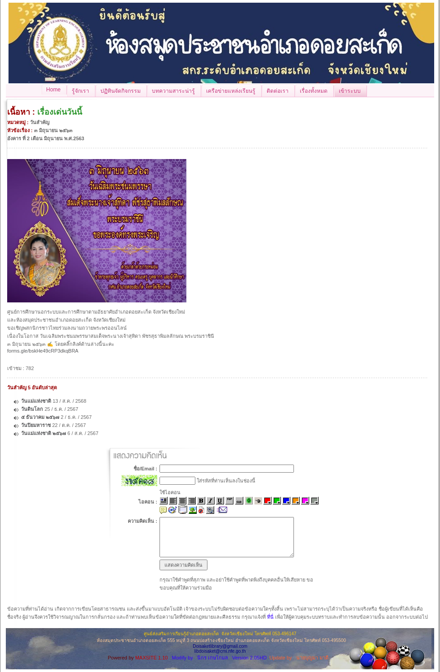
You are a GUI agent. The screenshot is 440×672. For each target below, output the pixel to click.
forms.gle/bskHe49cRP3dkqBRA (42, 350)
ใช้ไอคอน (170, 492)
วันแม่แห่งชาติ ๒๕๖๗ (43, 433)
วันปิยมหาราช (36, 425)
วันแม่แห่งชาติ (36, 401)
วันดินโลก (32, 409)
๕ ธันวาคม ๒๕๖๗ (40, 417)
